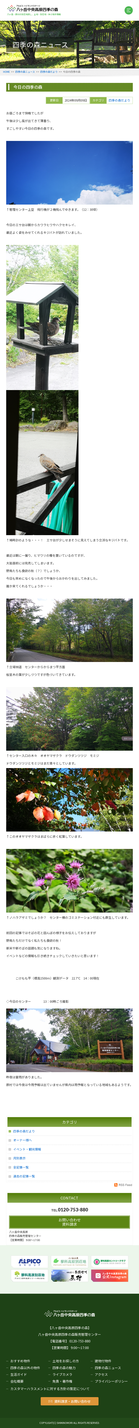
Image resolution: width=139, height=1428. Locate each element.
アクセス (101, 1374)
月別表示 (19, 1158)
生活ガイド (18, 1374)
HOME (6, 71)
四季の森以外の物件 (25, 1367)
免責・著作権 (62, 1381)
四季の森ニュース (25, 71)
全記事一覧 (21, 1167)
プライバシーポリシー (111, 1381)
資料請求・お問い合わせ (70, 1401)
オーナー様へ (22, 1140)
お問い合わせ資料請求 (69, 1222)
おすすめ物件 (20, 1360)
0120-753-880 (73, 1209)
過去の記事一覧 (24, 1176)
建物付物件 (103, 1360)
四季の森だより (49, 71)
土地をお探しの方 (65, 1360)
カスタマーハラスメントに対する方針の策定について (50, 1388)
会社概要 (17, 1381)
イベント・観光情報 (27, 1149)
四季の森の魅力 (64, 1367)
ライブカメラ (62, 1374)
